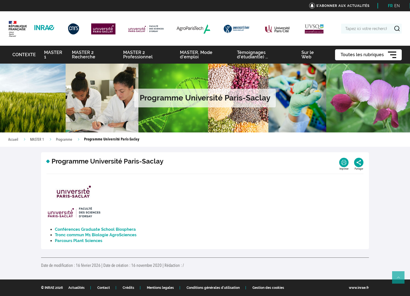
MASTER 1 (37, 140)
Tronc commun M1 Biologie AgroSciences (95, 234)
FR (390, 6)
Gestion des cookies (268, 288)
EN (397, 6)
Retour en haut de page (400, 280)
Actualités (76, 288)
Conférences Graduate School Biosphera (96, 229)
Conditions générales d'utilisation (213, 288)
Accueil (13, 140)
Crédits (128, 288)
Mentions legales (160, 288)
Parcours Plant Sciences (78, 240)
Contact (103, 288)
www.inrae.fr (359, 288)
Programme (64, 140)
